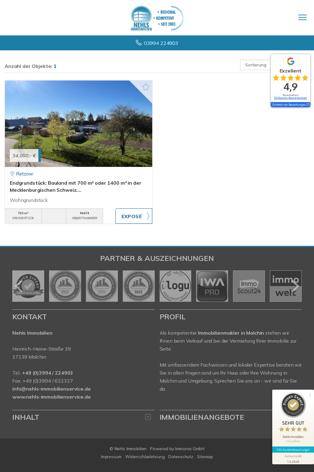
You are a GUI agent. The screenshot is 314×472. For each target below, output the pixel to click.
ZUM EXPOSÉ (133, 216)
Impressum (111, 456)
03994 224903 (161, 43)
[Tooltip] (307, 105)
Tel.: (42, 373)
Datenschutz (180, 456)
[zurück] (19, 286)
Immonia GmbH (190, 448)
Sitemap (205, 456)
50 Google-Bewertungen (290, 98)
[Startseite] (157, 17)
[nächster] (295, 286)
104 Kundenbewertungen (293, 449)
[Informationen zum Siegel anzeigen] (293, 458)
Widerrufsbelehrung (145, 456)
